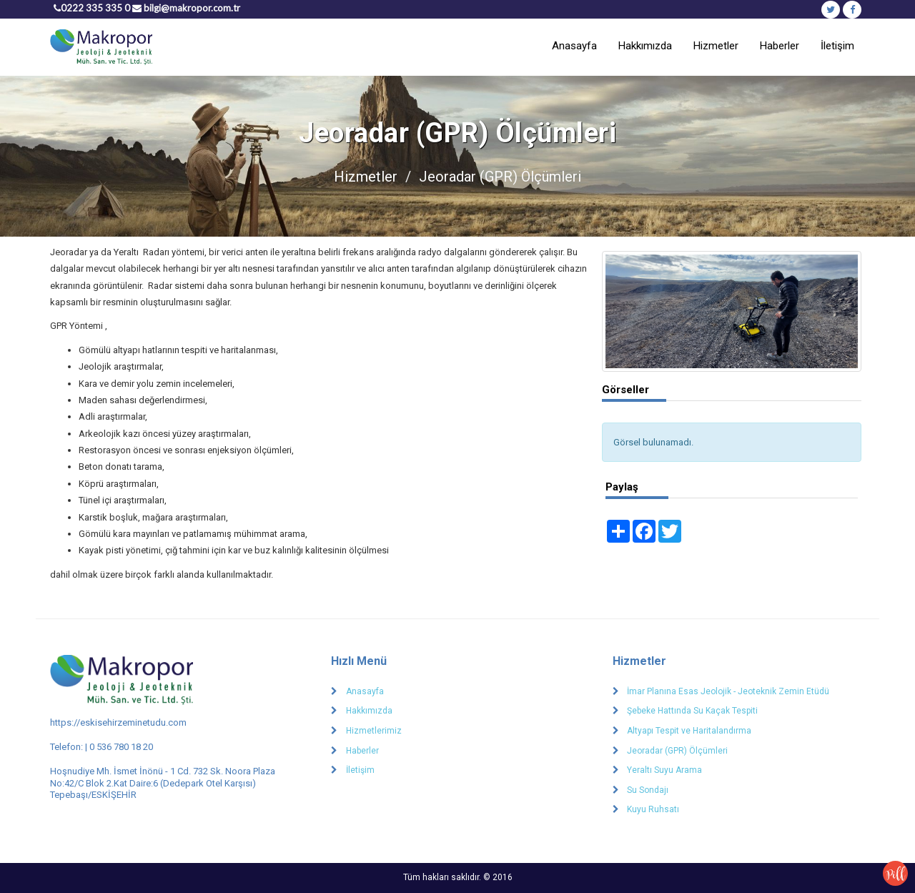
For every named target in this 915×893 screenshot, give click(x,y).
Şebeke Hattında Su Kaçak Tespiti (692, 711)
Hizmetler (715, 45)
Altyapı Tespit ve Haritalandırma (689, 731)
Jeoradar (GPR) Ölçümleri (677, 751)
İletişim (837, 45)
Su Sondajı (647, 790)
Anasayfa (574, 45)
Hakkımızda (645, 45)
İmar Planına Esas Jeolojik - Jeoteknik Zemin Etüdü (728, 691)
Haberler (779, 45)
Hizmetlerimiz (374, 731)
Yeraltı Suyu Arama (664, 770)
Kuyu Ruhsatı (653, 809)
